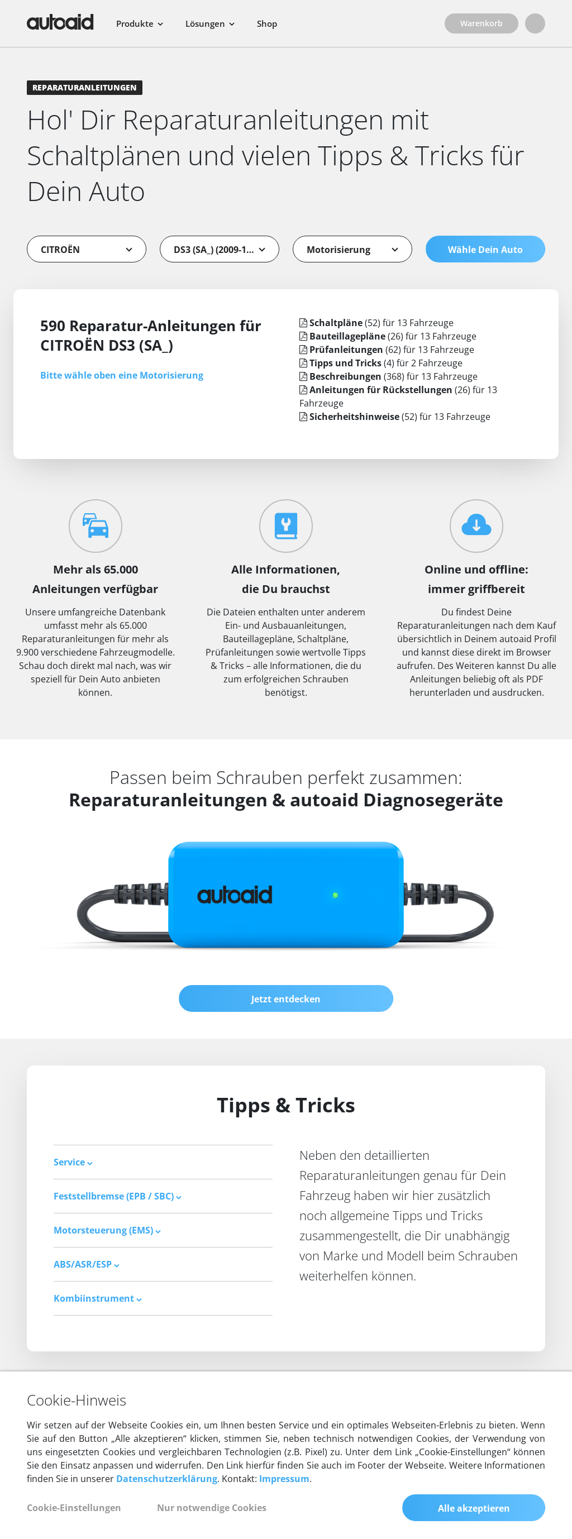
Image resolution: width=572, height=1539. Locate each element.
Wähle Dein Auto (485, 249)
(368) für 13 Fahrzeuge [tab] (388, 376)
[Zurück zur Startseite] (60, 22)
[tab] (163, 1162)
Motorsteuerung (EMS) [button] (107, 1230)
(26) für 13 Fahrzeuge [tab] (387, 336)
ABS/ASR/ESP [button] (87, 1264)
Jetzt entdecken (286, 999)
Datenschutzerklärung (166, 1479)
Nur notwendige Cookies (211, 1508)
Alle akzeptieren (474, 1508)
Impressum (284, 1479)
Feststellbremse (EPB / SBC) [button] (118, 1196)
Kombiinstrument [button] (98, 1298)
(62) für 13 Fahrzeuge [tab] (386, 349)
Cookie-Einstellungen (74, 1508)
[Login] (535, 23)
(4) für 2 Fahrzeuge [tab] (381, 363)
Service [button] (73, 1162)
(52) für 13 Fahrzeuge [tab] (376, 323)
